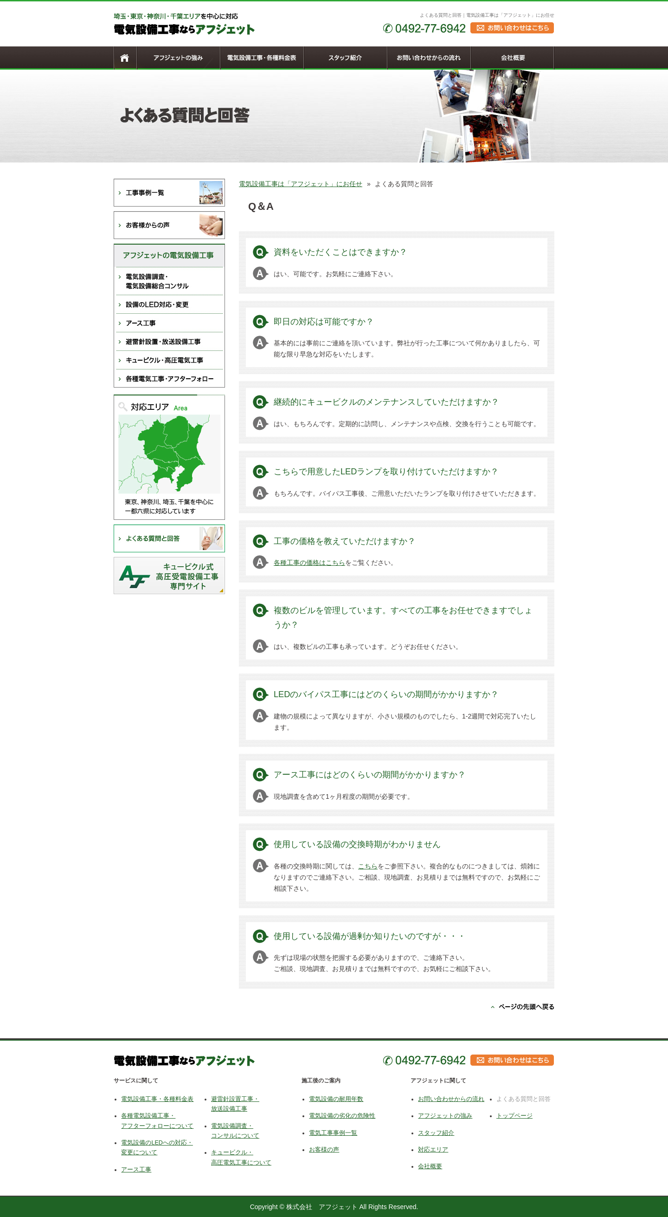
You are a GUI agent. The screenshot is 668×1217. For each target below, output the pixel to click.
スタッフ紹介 (436, 1133)
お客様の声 (324, 1149)
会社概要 (430, 1166)
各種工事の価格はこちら (309, 562)
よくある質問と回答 (523, 1099)
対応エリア (433, 1149)
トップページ (514, 1116)
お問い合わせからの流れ (451, 1099)
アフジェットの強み (445, 1116)
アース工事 (136, 1169)
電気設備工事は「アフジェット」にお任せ (300, 184)
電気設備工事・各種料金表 (157, 1099)
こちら (368, 866)
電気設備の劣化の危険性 (342, 1116)
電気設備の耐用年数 (336, 1099)
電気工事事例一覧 (333, 1133)
